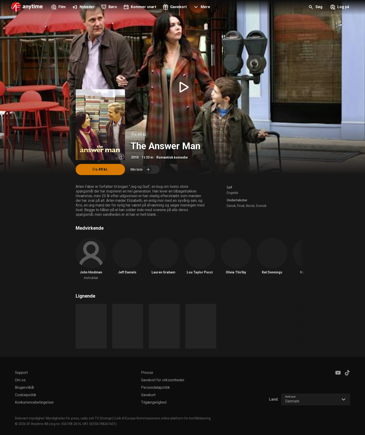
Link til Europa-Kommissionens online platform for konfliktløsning (163, 418)
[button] (201, 7)
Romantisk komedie (172, 157)
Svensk (261, 206)
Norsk (250, 206)
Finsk (241, 206)
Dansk (231, 206)
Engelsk (232, 193)
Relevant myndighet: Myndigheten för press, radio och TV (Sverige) (64, 418)
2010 (135, 157)
